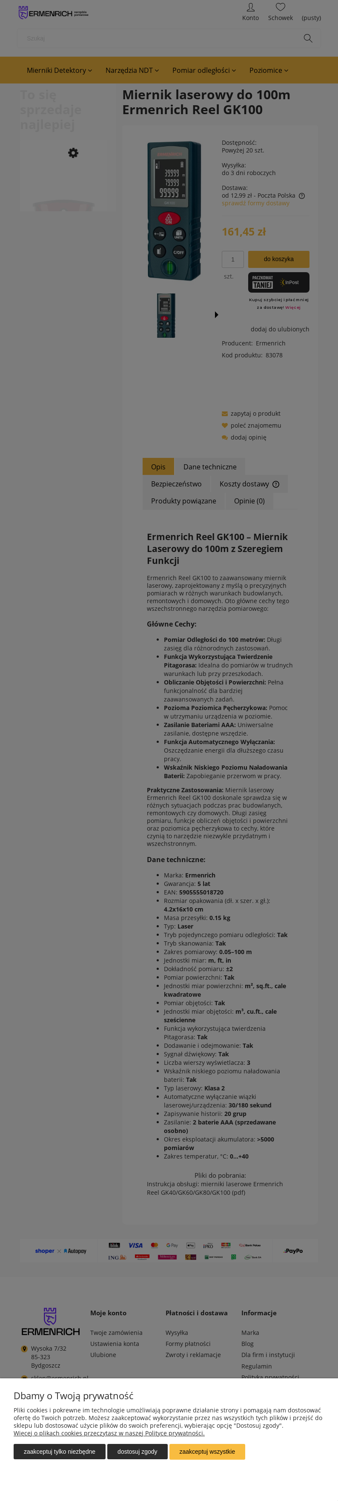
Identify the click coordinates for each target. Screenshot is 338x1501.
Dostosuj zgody (137, 1452)
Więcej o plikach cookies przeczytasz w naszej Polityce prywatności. (109, 1433)
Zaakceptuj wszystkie (207, 1452)
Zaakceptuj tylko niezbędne (59, 1452)
